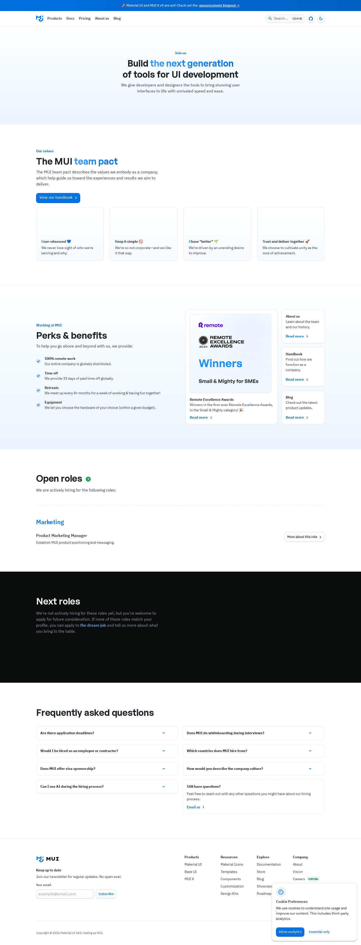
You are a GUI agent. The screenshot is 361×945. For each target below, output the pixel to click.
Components (231, 879)
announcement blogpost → (219, 5)
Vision (298, 871)
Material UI (193, 864)
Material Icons (232, 864)
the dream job (93, 625)
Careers (299, 879)
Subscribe (106, 894)
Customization (232, 886)
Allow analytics (290, 932)
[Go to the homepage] (39, 18)
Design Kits (229, 893)
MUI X (189, 879)
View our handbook (58, 197)
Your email (43, 885)
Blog (117, 18)
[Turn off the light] (321, 19)
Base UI (191, 871)
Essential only (319, 932)
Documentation (269, 864)
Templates (229, 871)
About (297, 864)
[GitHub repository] (311, 19)
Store (261, 871)
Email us (196, 807)
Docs (70, 18)
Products (54, 18)
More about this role (305, 537)
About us (102, 18)
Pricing (85, 18)
